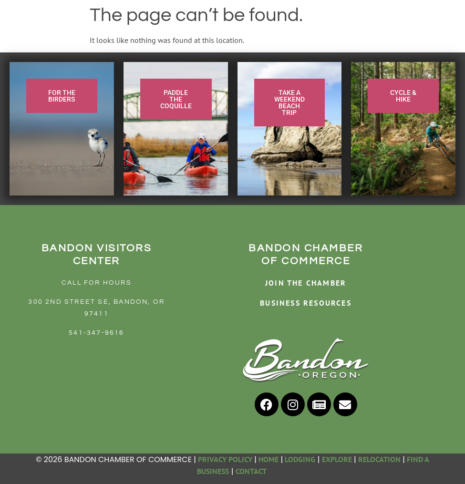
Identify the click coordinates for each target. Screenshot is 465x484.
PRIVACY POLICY (225, 459)
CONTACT (252, 471)
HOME (268, 459)
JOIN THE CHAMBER (305, 283)
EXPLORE (337, 459)
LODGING (300, 459)
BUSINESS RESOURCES (305, 303)
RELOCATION (379, 459)
